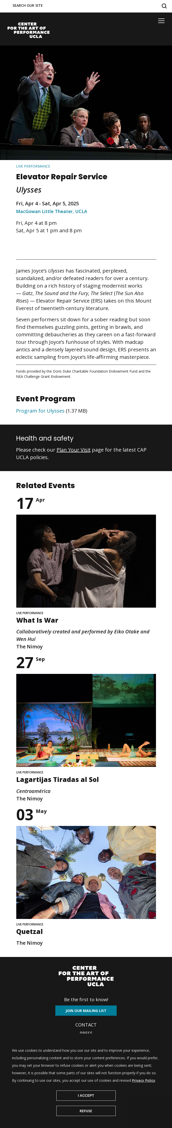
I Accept (86, 1105)
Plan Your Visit (74, 449)
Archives (86, 1042)
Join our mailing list (86, 1010)
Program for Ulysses (40, 410)
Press (86, 1033)
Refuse (86, 1120)
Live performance (33, 166)
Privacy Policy (143, 1089)
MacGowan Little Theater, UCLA (51, 211)
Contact (86, 1025)
